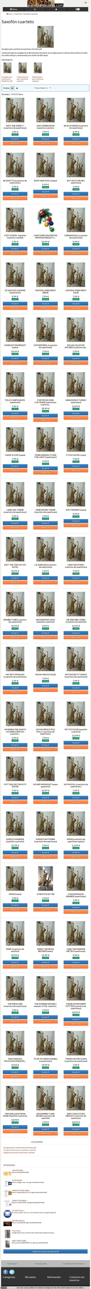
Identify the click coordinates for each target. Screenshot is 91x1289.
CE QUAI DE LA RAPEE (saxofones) (15, 291)
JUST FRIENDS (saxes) (76, 510)
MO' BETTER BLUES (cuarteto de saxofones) (15, 675)
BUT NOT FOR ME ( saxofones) (76, 181)
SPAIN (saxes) (15, 894)
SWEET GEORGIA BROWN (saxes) (45, 950)
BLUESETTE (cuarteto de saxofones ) (15, 181)
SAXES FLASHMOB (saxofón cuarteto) (15, 840)
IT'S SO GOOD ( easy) (76, 455)
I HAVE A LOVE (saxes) (15, 455)
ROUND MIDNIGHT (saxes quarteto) (45, 785)
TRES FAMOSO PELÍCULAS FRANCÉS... (15, 1060)
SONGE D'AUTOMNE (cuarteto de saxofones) (45, 840)
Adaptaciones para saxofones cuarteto (37, 79)
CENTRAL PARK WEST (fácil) (75, 291)
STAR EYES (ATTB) (45, 894)
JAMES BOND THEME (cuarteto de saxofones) (45, 511)
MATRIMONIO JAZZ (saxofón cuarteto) (45, 620)
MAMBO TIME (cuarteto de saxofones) (15, 620)
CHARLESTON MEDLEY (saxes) (15, 346)
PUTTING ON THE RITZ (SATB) (15, 785)
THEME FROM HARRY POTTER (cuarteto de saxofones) (76, 1006)
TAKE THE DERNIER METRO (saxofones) (75, 950)
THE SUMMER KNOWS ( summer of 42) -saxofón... (45, 1005)
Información (54, 1277)
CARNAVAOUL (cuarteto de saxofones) (76, 236)
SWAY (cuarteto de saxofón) (15, 950)
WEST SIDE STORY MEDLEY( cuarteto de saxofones (76, 1115)
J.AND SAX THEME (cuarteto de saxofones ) (15, 511)
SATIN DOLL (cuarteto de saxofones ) (76, 785)
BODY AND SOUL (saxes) (45, 180)
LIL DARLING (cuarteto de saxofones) (45, 566)
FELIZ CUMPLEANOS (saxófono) (15, 401)
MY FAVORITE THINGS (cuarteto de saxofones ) (76, 675)
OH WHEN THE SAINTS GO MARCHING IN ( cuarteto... (15, 731)
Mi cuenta (30, 1277)
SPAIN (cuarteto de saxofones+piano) (76, 840)
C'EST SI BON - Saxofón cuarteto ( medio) (15, 236)
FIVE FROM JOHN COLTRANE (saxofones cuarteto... (45, 402)
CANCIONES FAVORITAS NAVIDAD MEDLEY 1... (45, 236)
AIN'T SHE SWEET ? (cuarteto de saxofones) (15, 126)
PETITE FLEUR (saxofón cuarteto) (76, 730)
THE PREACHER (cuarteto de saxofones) (15, 1005)
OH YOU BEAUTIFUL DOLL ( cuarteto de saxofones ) (45, 731)
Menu (13, 9)
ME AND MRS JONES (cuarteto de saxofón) (76, 620)
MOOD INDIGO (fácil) (45, 674)
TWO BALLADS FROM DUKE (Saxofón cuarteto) (15, 1114)
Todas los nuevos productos (45, 1251)
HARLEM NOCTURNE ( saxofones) (76, 401)
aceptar (3, 1288)
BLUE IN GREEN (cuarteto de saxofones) (76, 126)
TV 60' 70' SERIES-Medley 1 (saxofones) (45, 1060)
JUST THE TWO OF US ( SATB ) (15, 566)
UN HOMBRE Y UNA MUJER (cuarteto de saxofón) (45, 1115)
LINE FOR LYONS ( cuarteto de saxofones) (76, 566)
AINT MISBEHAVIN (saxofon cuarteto (45, 126)
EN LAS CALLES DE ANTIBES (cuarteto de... (76, 346)
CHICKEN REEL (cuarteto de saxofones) (45, 346)
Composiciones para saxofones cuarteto (22, 79)
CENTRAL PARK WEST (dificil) (45, 291)
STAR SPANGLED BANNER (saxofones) (76, 895)
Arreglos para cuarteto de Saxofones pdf (7, 79)
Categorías (9, 1277)
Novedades (9, 1165)
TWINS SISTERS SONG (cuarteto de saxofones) (76, 1060)
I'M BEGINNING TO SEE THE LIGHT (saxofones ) (45, 456)
